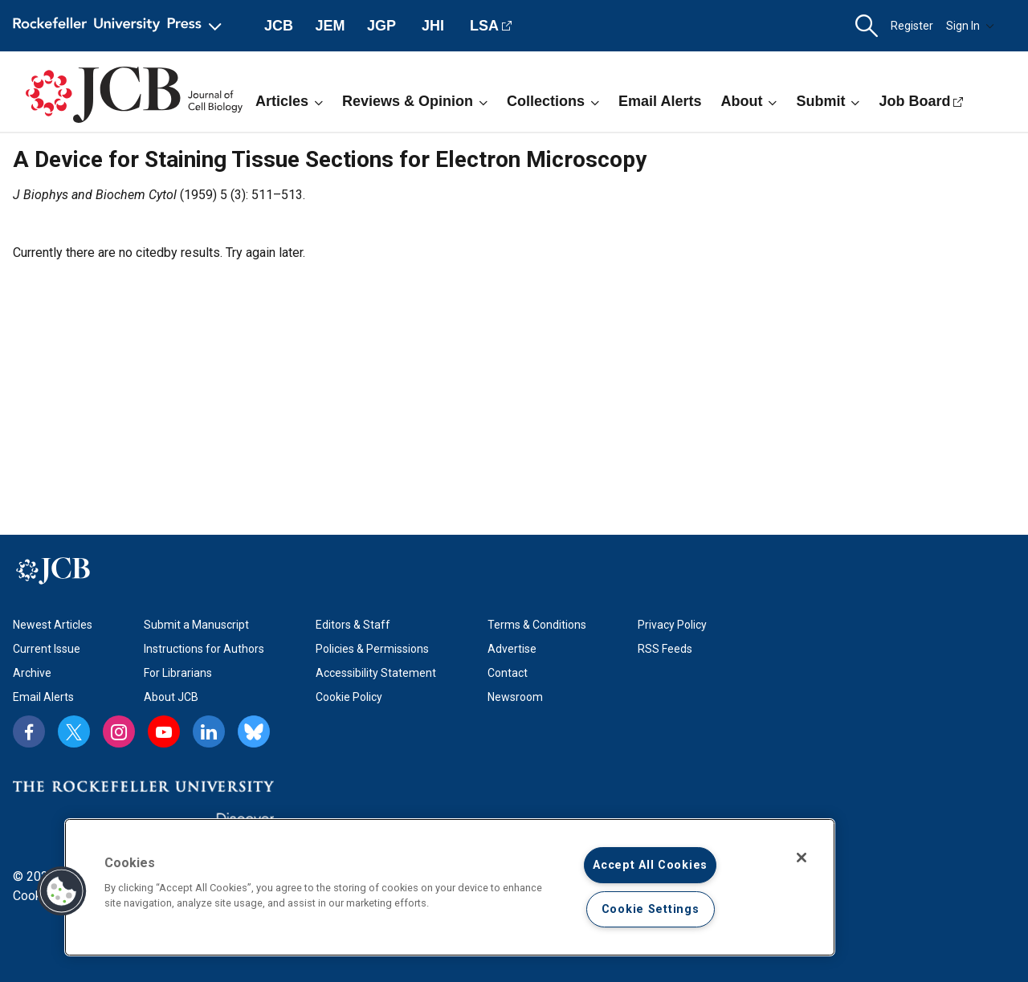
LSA (484, 26)
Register (912, 25)
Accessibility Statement (376, 672)
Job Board (914, 101)
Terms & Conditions (536, 624)
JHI (433, 26)
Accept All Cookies (650, 865)
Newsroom (515, 697)
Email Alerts (659, 101)
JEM (330, 26)
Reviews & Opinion (414, 101)
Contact (507, 672)
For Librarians (178, 672)
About (748, 101)
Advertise (511, 648)
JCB (278, 26)
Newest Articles (52, 624)
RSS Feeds (665, 648)
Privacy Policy (672, 624)
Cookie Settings (651, 909)
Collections (553, 101)
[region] (449, 887)
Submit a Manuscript (196, 624)
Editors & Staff (353, 624)
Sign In (970, 25)
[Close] (801, 857)
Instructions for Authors (204, 648)
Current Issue (46, 648)
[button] (866, 26)
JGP (381, 26)
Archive (32, 672)
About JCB (171, 697)
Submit (827, 101)
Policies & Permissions (372, 648)
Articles (289, 101)
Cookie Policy (349, 697)
